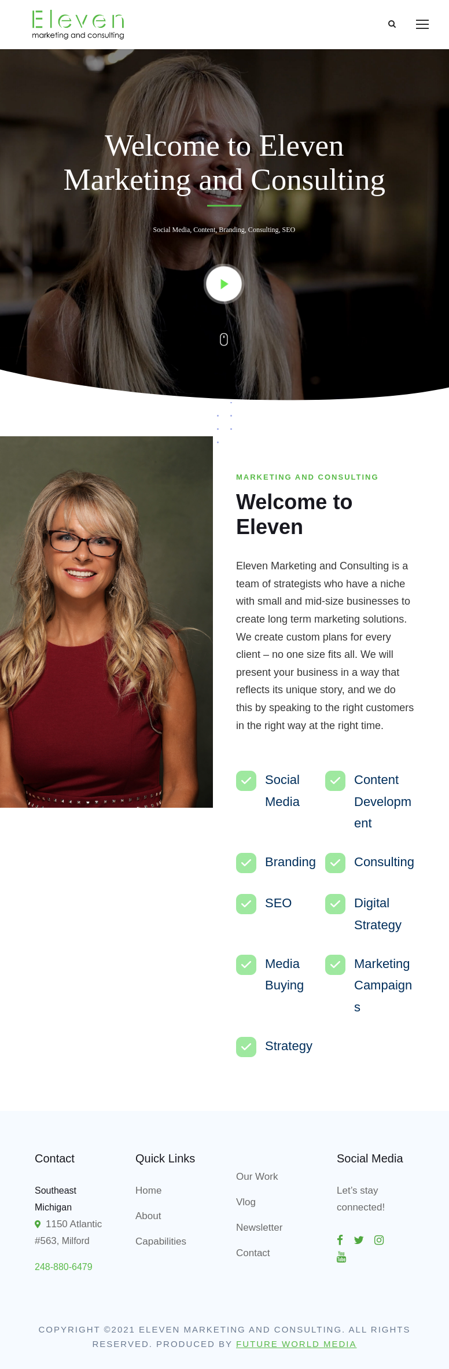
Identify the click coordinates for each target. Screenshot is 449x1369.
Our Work (257, 1176)
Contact (253, 1252)
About (148, 1215)
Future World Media (296, 1344)
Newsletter (259, 1227)
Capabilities (160, 1241)
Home (148, 1190)
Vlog (246, 1202)
